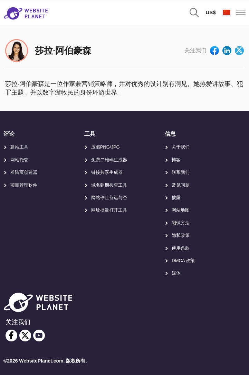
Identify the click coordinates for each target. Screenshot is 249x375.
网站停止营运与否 (109, 197)
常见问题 (181, 185)
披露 (176, 197)
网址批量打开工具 (109, 210)
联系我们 (181, 172)
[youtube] (39, 335)
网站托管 (19, 159)
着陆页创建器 (23, 172)
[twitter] (25, 335)
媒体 (176, 273)
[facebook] (11, 335)
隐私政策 (181, 235)
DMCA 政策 (183, 260)
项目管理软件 (23, 185)
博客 (176, 159)
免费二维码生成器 (109, 159)
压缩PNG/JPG (105, 147)
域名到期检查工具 (109, 185)
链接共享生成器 (107, 172)
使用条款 (181, 248)
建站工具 (19, 147)
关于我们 (181, 147)
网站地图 (181, 210)
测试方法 (181, 222)
